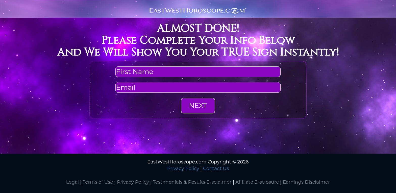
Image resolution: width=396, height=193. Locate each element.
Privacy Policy (183, 168)
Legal (72, 182)
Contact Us (216, 168)
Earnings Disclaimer (306, 182)
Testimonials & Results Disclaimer (192, 182)
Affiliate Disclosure (257, 182)
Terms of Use (98, 182)
